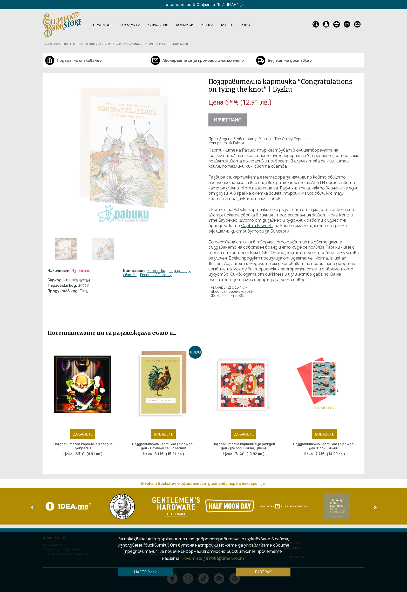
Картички (156, 271)
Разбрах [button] (263, 572)
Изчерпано (228, 120)
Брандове (103, 25)
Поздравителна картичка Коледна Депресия (82, 446)
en (347, 23)
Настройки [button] (145, 572)
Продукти (130, 25)
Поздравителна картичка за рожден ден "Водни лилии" (324, 446)
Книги (207, 25)
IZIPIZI (226, 25)
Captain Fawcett (257, 225)
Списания (158, 25)
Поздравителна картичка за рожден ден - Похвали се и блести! (163, 446)
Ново (245, 25)
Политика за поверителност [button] (212, 558)
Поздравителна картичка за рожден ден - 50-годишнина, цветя (244, 446)
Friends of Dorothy (156, 275)
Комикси (185, 25)
